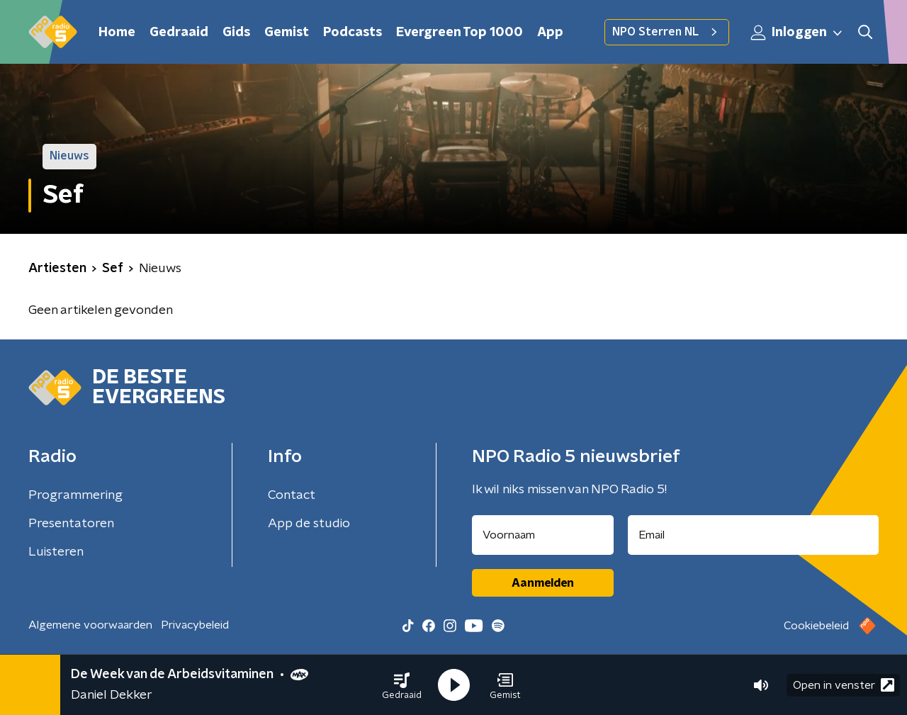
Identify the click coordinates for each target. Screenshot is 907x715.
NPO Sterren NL (666, 32)
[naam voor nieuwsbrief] (543, 535)
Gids (236, 32)
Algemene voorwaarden (90, 625)
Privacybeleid (195, 625)
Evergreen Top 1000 (459, 32)
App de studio (309, 523)
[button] (401, 685)
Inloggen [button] (797, 32)
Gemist (286, 32)
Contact (291, 495)
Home (116, 32)
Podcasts (352, 32)
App (550, 32)
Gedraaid (179, 32)
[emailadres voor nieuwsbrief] (753, 535)
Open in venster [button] (843, 685)
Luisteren (56, 552)
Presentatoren (71, 523)
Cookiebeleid (816, 625)
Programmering (75, 495)
